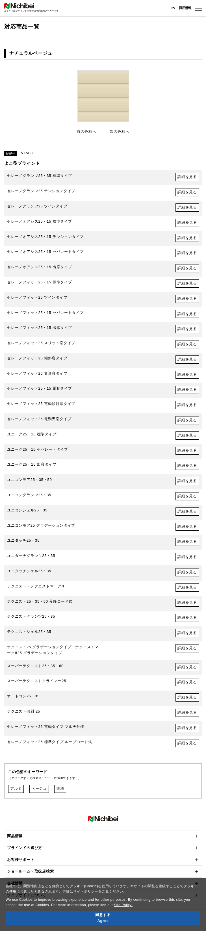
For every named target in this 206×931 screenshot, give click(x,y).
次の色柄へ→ (121, 131)
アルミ (16, 788)
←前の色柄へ (84, 131)
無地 (60, 788)
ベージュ (39, 788)
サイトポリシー (85, 891)
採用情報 (185, 8)
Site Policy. (123, 905)
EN (172, 8)
